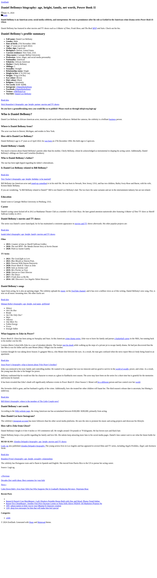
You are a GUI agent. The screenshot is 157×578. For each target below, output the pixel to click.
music (63, 291)
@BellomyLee (19, 91)
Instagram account (21, 421)
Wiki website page (22, 411)
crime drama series (73, 338)
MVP (95, 28)
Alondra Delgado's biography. (33, 446)
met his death (68, 345)
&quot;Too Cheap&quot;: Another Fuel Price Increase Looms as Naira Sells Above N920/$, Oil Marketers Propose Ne (54, 503)
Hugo (31, 522)
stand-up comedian (39, 183)
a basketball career (121, 338)
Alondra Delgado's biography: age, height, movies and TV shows (40, 442)
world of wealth (121, 369)
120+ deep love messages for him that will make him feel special (32, 508)
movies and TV (81, 224)
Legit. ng (4, 446)
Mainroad (41, 522)
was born (48, 141)
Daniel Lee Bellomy (23, 94)
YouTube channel (78, 291)
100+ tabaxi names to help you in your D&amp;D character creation (33, 506)
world (138, 382)
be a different (103, 382)
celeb (5, 15)
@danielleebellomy (24, 87)
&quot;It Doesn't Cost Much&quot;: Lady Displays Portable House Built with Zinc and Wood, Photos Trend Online (53, 501)
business (112, 119)
